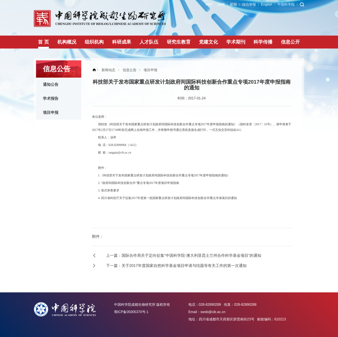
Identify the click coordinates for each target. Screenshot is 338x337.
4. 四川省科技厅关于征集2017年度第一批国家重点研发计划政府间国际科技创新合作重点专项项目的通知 (167, 198)
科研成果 (121, 42)
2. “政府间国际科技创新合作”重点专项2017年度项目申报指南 (138, 183)
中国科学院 (286, 4)
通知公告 (50, 84)
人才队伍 (148, 42)
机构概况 (66, 42)
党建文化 (208, 42)
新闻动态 (108, 70)
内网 (221, 4)
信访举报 (249, 4)
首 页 (43, 42)
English (266, 4)
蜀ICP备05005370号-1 (131, 312)
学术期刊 (235, 42)
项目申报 (50, 112)
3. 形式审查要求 (108, 190)
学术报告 (50, 98)
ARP (209, 4)
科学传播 (263, 42)
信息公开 (290, 42)
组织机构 (94, 42)
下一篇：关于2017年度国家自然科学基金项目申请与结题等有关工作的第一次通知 (176, 265)
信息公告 (129, 70)
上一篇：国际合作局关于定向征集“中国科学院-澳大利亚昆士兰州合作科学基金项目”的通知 (183, 255)
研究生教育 (179, 42)
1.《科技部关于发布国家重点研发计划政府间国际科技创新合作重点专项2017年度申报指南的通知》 (164, 175)
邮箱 (233, 4)
